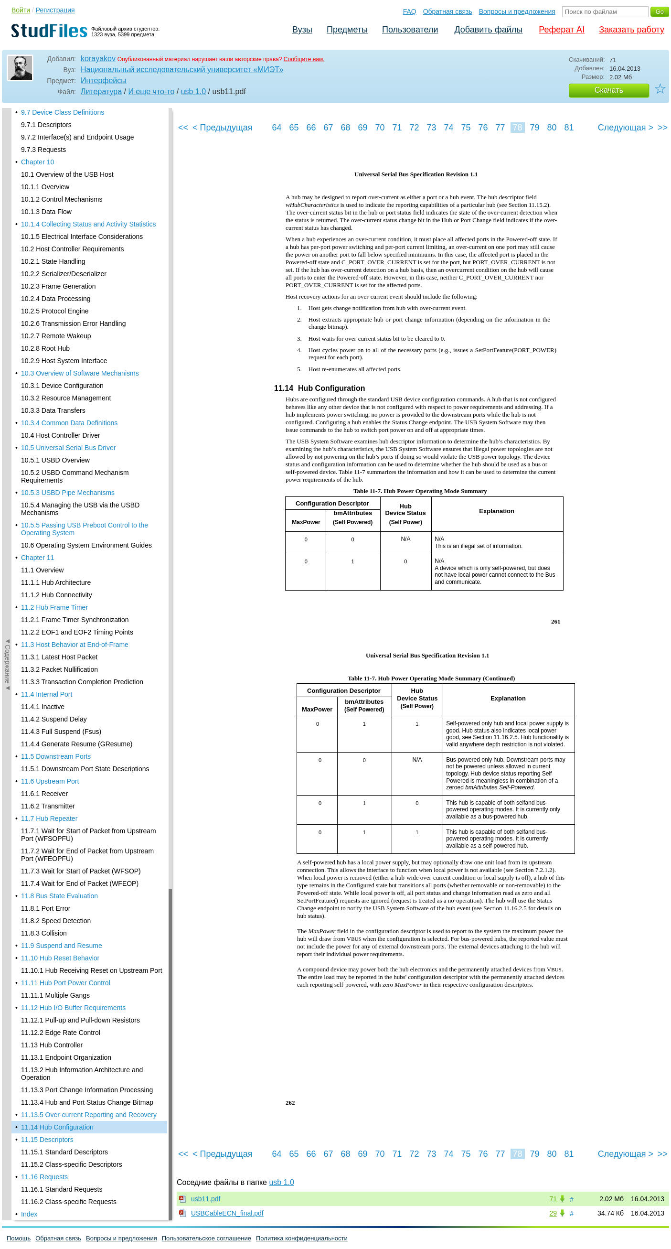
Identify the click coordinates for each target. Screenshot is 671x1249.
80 (551, 127)
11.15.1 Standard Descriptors (64, 374)
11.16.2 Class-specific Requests (69, 424)
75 (465, 127)
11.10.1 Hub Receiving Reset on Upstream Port (91, 192)
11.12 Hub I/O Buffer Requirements (73, 230)
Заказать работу (631, 29)
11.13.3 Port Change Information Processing (87, 312)
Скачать (609, 90)
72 (414, 127)
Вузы (302, 29)
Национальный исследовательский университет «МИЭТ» (182, 69)
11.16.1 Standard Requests (61, 411)
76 (483, 127)
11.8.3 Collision (44, 155)
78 (517, 127)
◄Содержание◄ (7, 275)
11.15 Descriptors (47, 362)
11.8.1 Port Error (46, 130)
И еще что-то (151, 91)
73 (431, 127)
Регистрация (55, 10)
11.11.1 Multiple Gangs (55, 217)
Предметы (347, 29)
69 (362, 127)
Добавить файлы (488, 29)
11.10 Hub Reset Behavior (60, 180)
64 (276, 127)
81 (569, 127)
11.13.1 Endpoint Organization (66, 279)
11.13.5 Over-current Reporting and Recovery (89, 337)
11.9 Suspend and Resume (61, 168)
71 (397, 127)
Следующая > (625, 127)
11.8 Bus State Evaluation (59, 118)
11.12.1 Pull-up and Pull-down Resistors (80, 242)
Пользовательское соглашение (206, 1238)
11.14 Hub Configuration (57, 349)
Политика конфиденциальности (302, 1238)
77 (500, 127)
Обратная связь (447, 11)
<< (183, 127)
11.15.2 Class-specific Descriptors (71, 386)
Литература (101, 91)
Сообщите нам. (304, 59)
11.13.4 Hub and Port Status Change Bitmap (87, 324)
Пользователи (410, 29)
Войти (20, 10)
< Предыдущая (222, 127)
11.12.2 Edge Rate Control (60, 254)
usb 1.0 (193, 91)
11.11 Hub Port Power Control (65, 205)
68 (345, 127)
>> (663, 127)
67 (328, 127)
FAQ (409, 11)
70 (379, 127)
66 (311, 127)
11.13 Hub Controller (52, 267)
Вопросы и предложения (517, 11)
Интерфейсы (104, 80)
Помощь (19, 1238)
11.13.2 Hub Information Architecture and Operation (82, 295)
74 (448, 127)
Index (29, 436)
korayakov (98, 58)
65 (293, 127)
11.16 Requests (44, 399)
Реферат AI (562, 29)
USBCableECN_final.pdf (227, 1213)
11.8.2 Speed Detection (56, 143)
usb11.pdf (206, 1199)
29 (553, 1213)
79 (534, 127)
